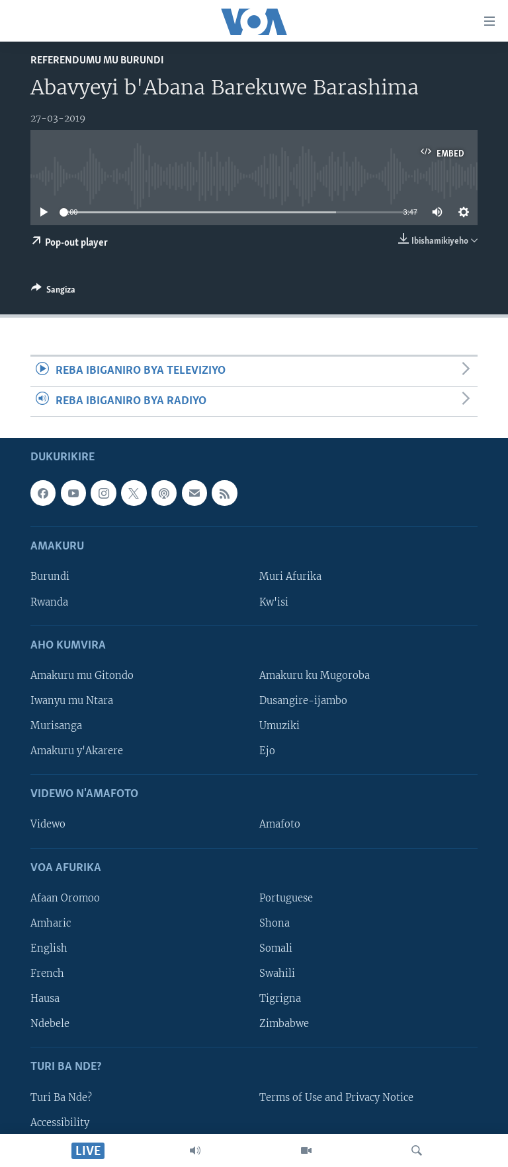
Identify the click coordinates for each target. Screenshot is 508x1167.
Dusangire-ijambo (303, 701)
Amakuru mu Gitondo (82, 676)
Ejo (267, 751)
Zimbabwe (284, 1024)
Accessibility (59, 1122)
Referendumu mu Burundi (97, 60)
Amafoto (279, 824)
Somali (275, 948)
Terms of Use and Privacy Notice (336, 1097)
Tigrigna (280, 999)
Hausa (45, 999)
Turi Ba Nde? (61, 1097)
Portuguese (286, 898)
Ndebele (49, 1024)
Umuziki (279, 726)
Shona (274, 923)
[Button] (53, 291)
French (47, 973)
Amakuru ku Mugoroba (314, 676)
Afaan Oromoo (65, 898)
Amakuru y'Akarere (76, 751)
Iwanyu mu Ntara (71, 701)
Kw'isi (273, 602)
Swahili (277, 973)
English (48, 948)
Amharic (50, 923)
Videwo (47, 824)
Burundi (49, 577)
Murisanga (56, 726)
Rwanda (49, 602)
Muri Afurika (290, 577)
